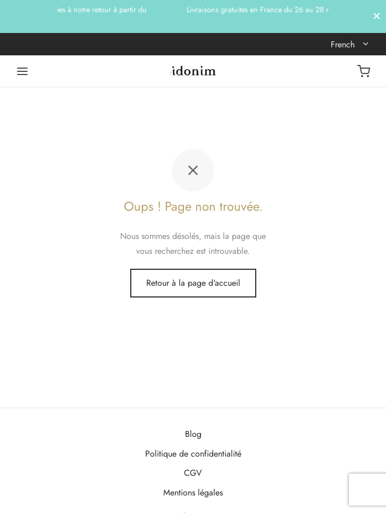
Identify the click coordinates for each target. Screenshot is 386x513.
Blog (193, 434)
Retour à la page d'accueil (193, 283)
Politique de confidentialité (193, 454)
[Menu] (22, 71)
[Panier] (363, 71)
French (344, 44)
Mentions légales (193, 492)
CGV (193, 473)
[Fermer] (377, 16)
